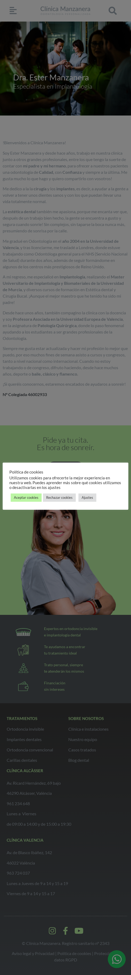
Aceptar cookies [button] (26, 497)
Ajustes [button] (87, 497)
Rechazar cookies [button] (59, 497)
